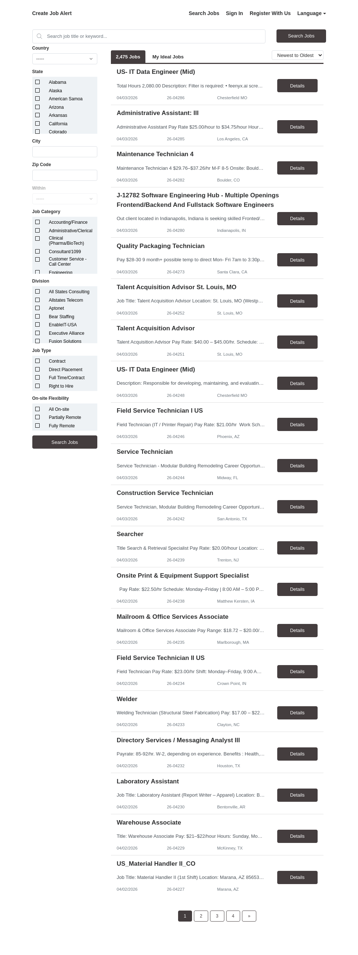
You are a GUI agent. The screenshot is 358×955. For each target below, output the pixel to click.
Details (297, 86)
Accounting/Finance (68, 222)
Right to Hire (61, 386)
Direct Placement (65, 369)
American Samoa (66, 98)
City (36, 141)
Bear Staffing (61, 316)
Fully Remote (62, 425)
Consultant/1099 (65, 251)
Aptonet (56, 308)
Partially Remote (65, 417)
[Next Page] (249, 916)
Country (40, 48)
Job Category (46, 211)
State (37, 71)
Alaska (55, 90)
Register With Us (270, 13)
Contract (57, 361)
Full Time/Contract (66, 377)
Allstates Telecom (66, 300)
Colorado (58, 131)
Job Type (41, 350)
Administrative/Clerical (71, 230)
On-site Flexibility (50, 398)
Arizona (56, 107)
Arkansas (58, 115)
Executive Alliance (66, 333)
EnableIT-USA (63, 324)
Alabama (57, 82)
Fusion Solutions (65, 341)
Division (41, 281)
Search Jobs (204, 13)
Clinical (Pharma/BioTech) (66, 241)
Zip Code (41, 164)
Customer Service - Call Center (68, 261)
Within (39, 188)
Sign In (234, 13)
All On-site (59, 409)
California (58, 123)
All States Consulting (69, 291)
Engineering (60, 272)
